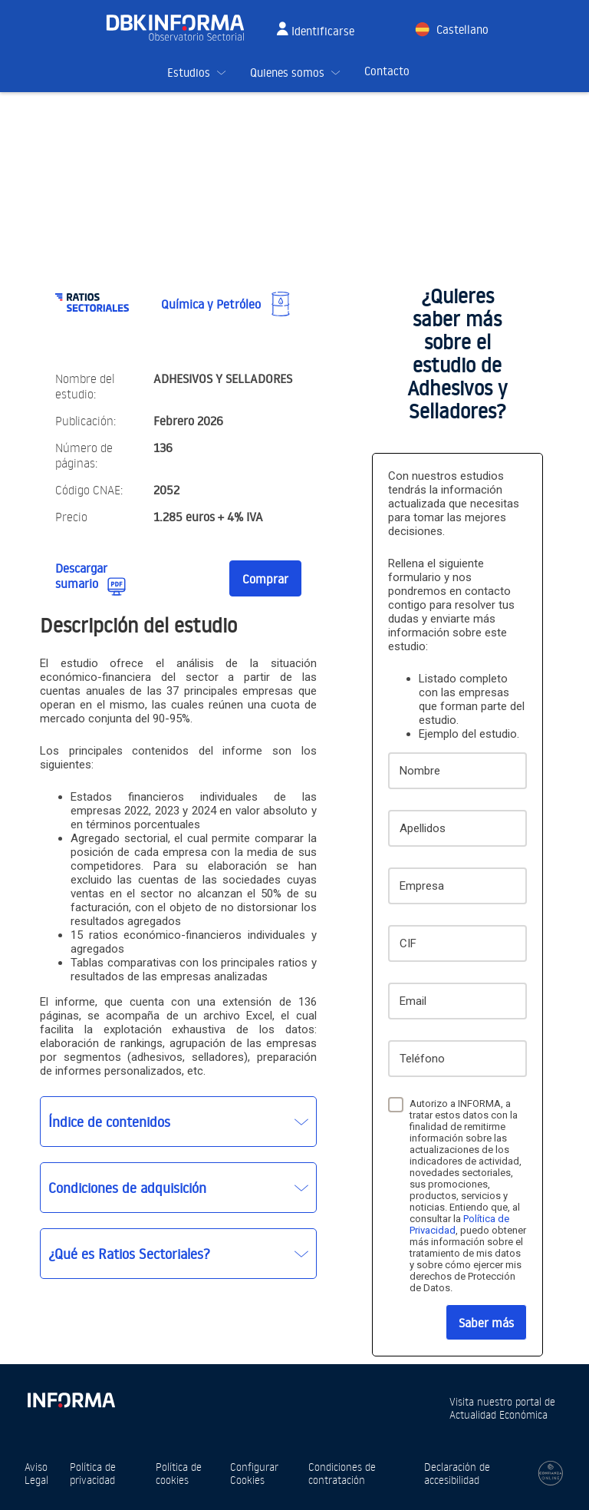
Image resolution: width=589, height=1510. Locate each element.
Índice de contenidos (109, 1121)
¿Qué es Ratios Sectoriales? (129, 1253)
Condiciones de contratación (342, 1473)
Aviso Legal (36, 1473)
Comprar (265, 578)
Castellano (462, 29)
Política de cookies (179, 1473)
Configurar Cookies (254, 1473)
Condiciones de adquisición (127, 1187)
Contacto (387, 71)
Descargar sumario (81, 575)
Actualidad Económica (498, 1414)
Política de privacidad (93, 1473)
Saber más (486, 1322)
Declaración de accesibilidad (457, 1473)
